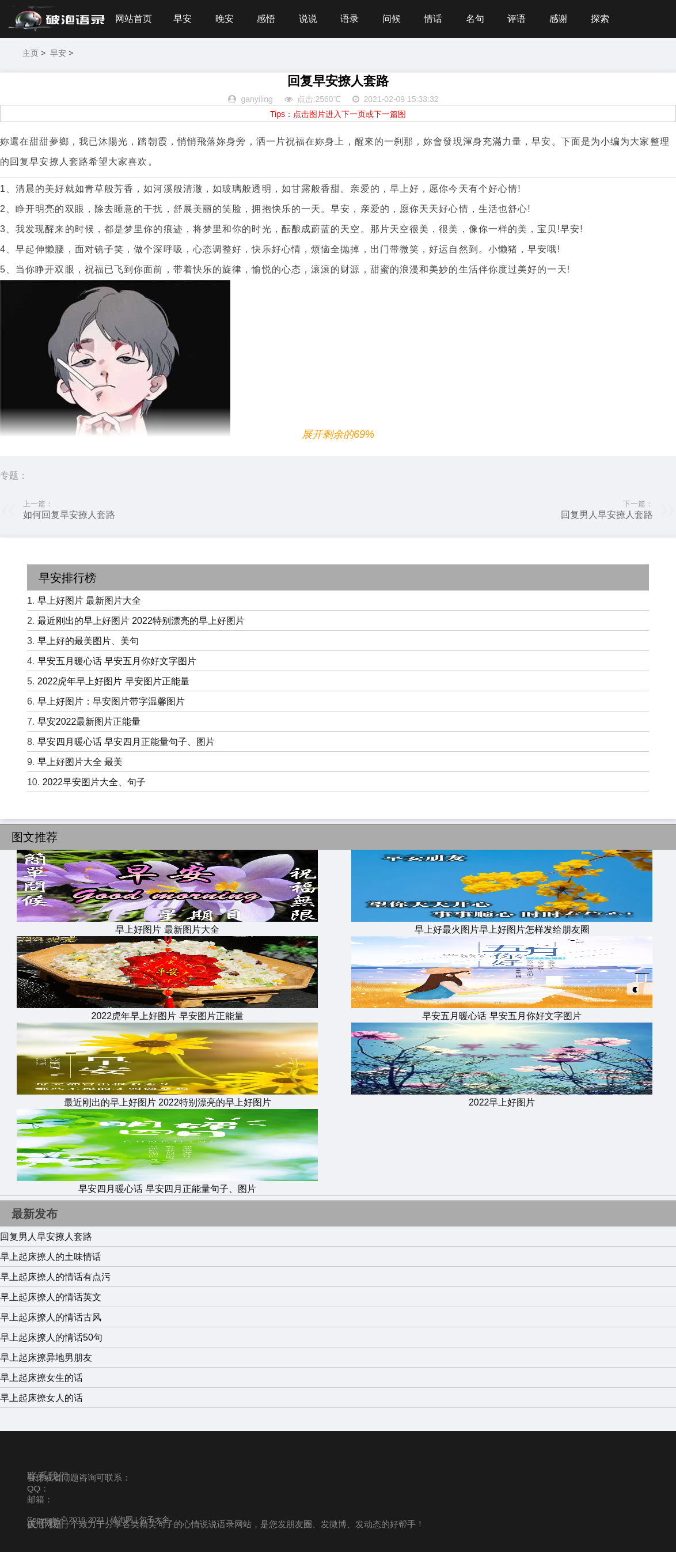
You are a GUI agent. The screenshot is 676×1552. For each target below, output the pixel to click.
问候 (391, 19)
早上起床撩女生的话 (41, 1378)
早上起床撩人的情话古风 (50, 1317)
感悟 (266, 19)
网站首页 (133, 19)
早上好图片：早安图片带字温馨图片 (111, 701)
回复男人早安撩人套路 (607, 515)
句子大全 (154, 1519)
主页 (30, 53)
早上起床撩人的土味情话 (50, 1257)
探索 (600, 19)
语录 (349, 19)
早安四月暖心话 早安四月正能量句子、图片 (126, 742)
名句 (475, 19)
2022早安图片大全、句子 (94, 782)
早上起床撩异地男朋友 (46, 1357)
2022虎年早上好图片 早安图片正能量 (113, 681)
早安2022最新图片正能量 (89, 721)
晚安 (224, 19)
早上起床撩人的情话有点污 (55, 1277)
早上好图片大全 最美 (80, 762)
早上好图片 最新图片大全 (89, 600)
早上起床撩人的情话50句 (51, 1337)
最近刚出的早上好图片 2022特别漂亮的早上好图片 (141, 621)
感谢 (558, 19)
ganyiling (256, 99)
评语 (516, 19)
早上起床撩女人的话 (41, 1398)
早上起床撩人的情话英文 (50, 1297)
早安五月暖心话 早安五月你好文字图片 (116, 661)
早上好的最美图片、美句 (88, 641)
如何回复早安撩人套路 (69, 515)
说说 (308, 19)
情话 (433, 19)
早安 (182, 19)
